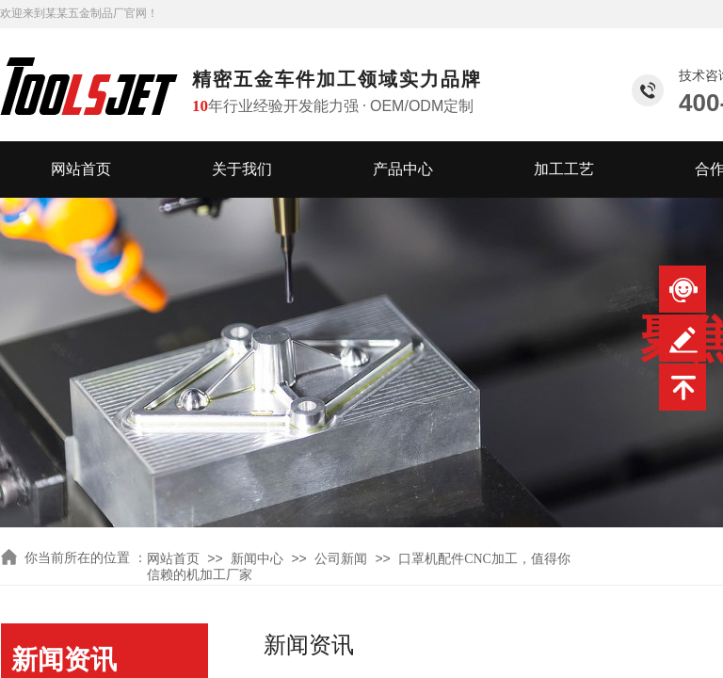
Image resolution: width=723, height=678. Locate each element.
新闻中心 (257, 559)
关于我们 (242, 169)
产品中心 (403, 169)
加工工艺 (564, 169)
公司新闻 (340, 559)
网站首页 (81, 169)
